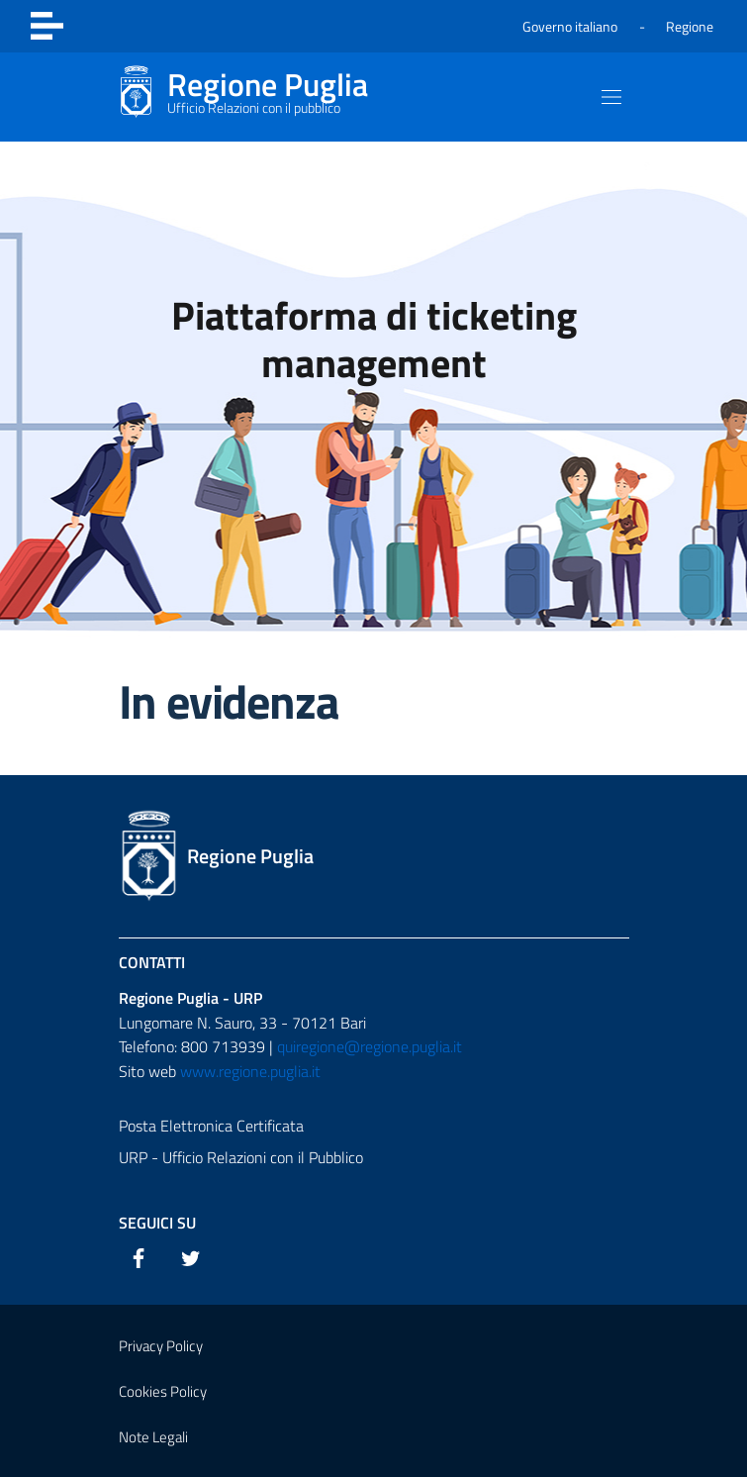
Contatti (152, 962)
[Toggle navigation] (47, 26)
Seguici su (157, 1222)
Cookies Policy (163, 1391)
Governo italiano (569, 26)
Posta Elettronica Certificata (211, 1125)
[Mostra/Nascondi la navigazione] (611, 97)
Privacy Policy (161, 1345)
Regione (689, 26)
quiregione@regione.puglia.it (369, 1046)
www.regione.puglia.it (250, 1071)
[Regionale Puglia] (243, 96)
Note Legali (153, 1437)
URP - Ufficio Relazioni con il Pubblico (241, 1157)
